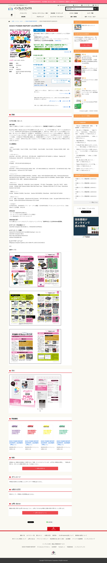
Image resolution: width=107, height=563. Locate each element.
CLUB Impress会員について (66, 535)
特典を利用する (41, 468)
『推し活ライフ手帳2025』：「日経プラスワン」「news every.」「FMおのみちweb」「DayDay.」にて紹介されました (86, 132)
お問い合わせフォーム (54, 101)
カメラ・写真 (90, 13)
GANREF (54, 547)
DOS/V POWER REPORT (31, 21)
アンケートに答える (63, 93)
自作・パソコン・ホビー (90, 16)
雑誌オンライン (64, 70)
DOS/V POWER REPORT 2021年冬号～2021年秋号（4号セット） (48, 442)
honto (65, 61)
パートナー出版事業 (77, 538)
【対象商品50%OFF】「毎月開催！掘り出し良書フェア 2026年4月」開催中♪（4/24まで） (53, 1)
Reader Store (52, 73)
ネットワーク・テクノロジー (56, 16)
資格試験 (23, 16)
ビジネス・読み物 (74, 13)
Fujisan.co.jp (65, 73)
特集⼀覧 (97, 5)
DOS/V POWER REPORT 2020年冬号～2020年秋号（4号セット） (63, 442)
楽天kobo (52, 67)
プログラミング (40, 16)
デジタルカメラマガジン (43, 547)
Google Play (65, 67)
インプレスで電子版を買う (61, 81)
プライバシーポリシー (42, 538)
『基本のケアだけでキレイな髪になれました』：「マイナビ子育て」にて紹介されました (86, 151)
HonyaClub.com (52, 61)
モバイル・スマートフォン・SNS (40, 13)
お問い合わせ (31, 538)
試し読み (40, 30)
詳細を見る (58, 40)
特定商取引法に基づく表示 (57, 538)
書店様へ (54, 535)
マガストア (39, 70)
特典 (53, 30)
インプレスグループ (89, 538)
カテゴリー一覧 (30, 535)
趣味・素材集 (74, 16)
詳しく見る (87, 45)
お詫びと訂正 (65, 101)
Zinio (39, 73)
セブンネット (65, 58)
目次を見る (66, 52)
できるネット (61, 547)
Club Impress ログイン (64, 5)
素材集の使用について (81, 535)
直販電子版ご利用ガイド (39, 85)
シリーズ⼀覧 (86, 5)
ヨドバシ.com (39, 61)
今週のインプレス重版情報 (82, 178)
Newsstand (39, 76)
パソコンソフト (23, 13)
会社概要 (68, 538)
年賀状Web (70, 547)
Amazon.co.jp (39, 58)
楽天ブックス (52, 58)
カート (76, 5)
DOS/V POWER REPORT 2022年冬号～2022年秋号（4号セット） (32, 442)
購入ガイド (39, 535)
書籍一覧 (22, 535)
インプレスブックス (80, 547)
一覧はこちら (94, 202)
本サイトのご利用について (19, 538)
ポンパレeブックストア (52, 76)
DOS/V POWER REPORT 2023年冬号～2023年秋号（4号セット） (16, 442)
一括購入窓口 (65, 107)
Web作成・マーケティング (57, 13)
